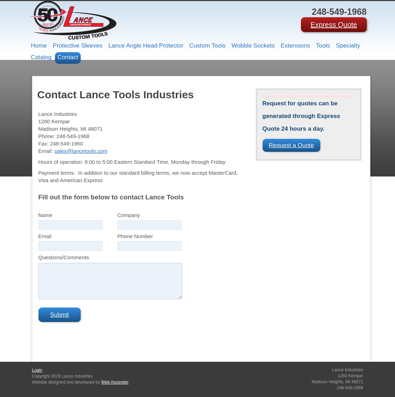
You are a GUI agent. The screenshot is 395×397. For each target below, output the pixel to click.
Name (45, 215)
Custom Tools (207, 45)
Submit (59, 314)
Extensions (295, 45)
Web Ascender (115, 382)
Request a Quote (291, 145)
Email (45, 236)
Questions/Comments (63, 257)
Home (39, 45)
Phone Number (135, 236)
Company (128, 215)
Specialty (348, 45)
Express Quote (333, 25)
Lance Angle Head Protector (146, 45)
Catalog (41, 57)
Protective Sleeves (78, 45)
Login (37, 370)
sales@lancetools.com (80, 151)
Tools (323, 45)
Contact (67, 57)
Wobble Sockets (253, 45)
